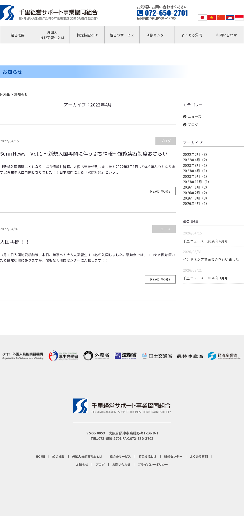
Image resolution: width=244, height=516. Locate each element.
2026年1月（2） (196, 187)
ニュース (164, 228)
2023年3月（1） (196, 165)
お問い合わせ (226, 34)
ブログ (165, 140)
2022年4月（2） (196, 159)
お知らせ (21, 94)
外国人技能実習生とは (52, 35)
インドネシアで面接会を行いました (211, 259)
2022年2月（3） (196, 154)
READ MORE (160, 191)
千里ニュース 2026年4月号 (205, 241)
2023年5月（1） (196, 176)
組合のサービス (122, 34)
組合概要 (17, 34)
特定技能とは (87, 34)
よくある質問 (191, 34)
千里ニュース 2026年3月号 (205, 277)
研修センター (156, 34)
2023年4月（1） (196, 170)
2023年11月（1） (197, 181)
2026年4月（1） (196, 203)
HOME (5, 94)
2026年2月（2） (196, 192)
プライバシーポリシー (153, 464)
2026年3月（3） (196, 198)
